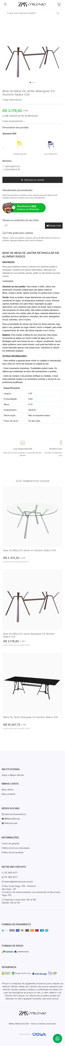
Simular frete (54, 225)
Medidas (7, 160)
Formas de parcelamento (13, 121)
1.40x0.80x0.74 (11, 166)
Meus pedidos (8, 794)
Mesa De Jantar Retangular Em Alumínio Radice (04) (30, 717)
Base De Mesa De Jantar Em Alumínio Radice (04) (29, 550)
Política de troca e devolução (16, 848)
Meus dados (7, 789)
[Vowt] (32, 1034)
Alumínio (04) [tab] (9, 133)
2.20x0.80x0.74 (11, 169)
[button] (3, 147)
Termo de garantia (10, 843)
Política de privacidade (12, 852)
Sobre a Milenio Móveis (13, 775)
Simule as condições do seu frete (20, 220)
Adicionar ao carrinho (32, 180)
